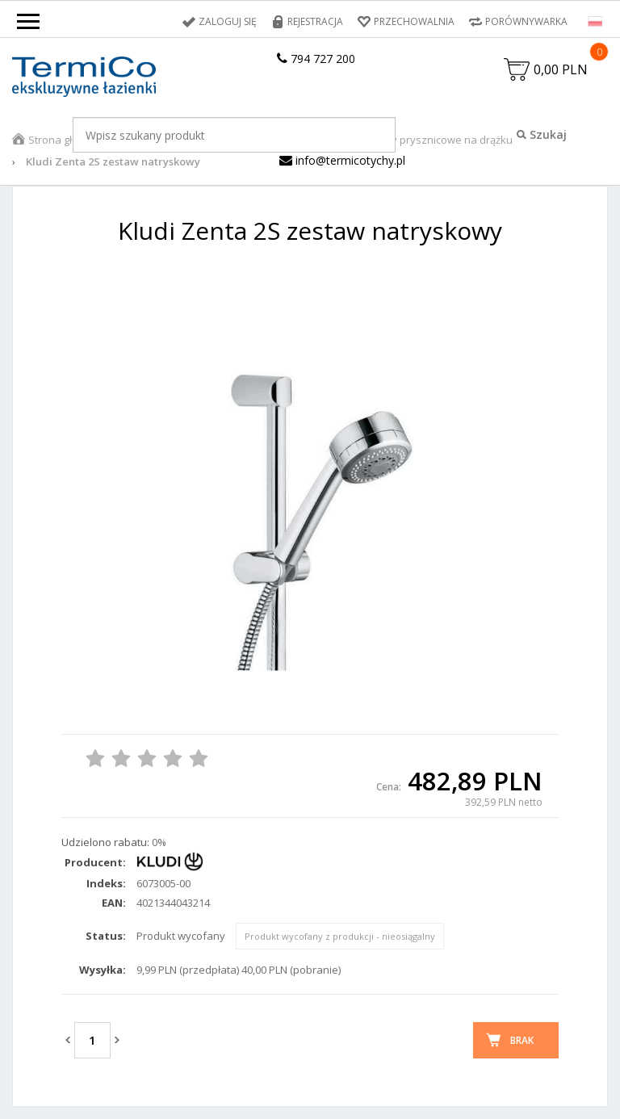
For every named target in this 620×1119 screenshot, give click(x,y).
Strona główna (63, 139)
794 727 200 (316, 58)
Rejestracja (315, 21)
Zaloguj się (228, 21)
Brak (522, 1040)
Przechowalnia (414, 21)
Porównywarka (526, 21)
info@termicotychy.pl (342, 160)
